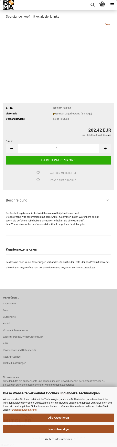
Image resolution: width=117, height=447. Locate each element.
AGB (5, 343)
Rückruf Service (12, 356)
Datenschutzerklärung (24, 409)
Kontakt (7, 323)
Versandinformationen (15, 330)
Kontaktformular (92, 381)
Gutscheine (9, 316)
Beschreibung (16, 200)
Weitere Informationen (58, 439)
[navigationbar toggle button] (112, 5)
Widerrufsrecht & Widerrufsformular (23, 336)
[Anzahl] (58, 148)
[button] (12, 148)
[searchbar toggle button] (92, 5)
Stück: (9, 141)
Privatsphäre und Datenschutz (19, 350)
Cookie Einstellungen (14, 363)
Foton (108, 24)
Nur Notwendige (58, 429)
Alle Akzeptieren (58, 417)
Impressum (9, 303)
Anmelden (89, 267)
